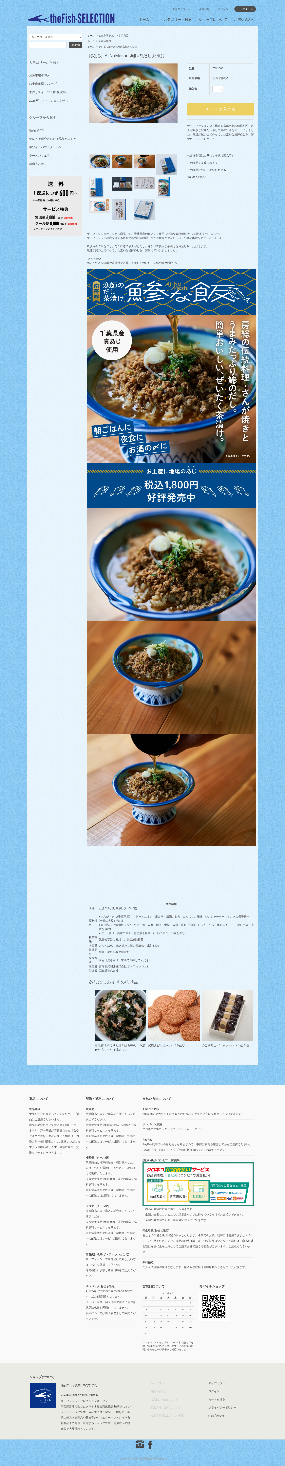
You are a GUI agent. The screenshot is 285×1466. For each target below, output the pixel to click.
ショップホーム (160, 1383)
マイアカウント (181, 9)
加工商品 (123, 35)
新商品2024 (105, 41)
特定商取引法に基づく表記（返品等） (210, 155)
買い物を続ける (197, 177)
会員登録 (204, 9)
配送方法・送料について (165, 1407)
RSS (211, 1415)
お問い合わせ (244, 20)
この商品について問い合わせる (206, 169)
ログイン (223, 9)
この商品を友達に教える (202, 162)
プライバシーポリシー (222, 1407)
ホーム (144, 20)
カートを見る (216, 1399)
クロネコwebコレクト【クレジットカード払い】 (172, 1129)
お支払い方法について (164, 1399)
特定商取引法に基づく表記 (167, 1415)
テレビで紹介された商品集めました (118, 46)
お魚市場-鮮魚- (107, 35)
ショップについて (213, 20)
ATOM (220, 1415)
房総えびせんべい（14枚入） (167, 1045)
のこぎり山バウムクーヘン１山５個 (225, 1045)
